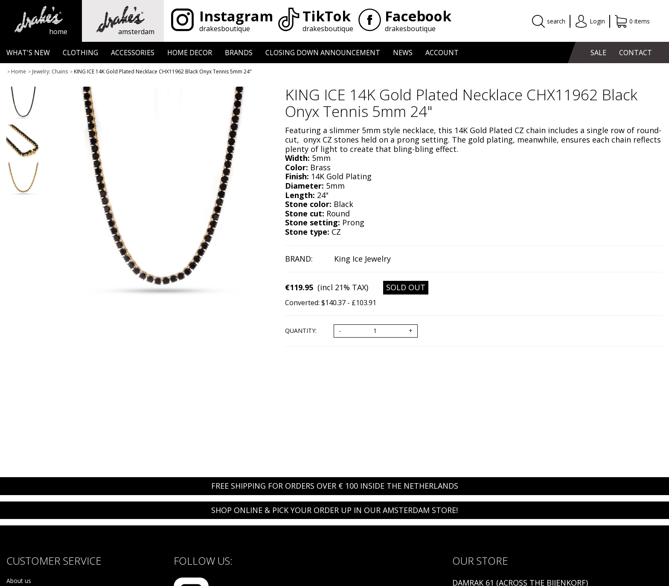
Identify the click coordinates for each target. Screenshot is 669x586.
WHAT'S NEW (28, 52)
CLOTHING (80, 52)
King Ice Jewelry (362, 259)
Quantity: (301, 331)
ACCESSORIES (132, 52)
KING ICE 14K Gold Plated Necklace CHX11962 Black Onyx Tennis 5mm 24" (163, 71)
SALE (598, 52)
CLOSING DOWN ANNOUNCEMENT (322, 52)
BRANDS (239, 52)
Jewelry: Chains (50, 71)
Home (18, 71)
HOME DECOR (189, 52)
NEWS (403, 52)
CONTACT (635, 52)
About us (18, 581)
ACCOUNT (442, 52)
